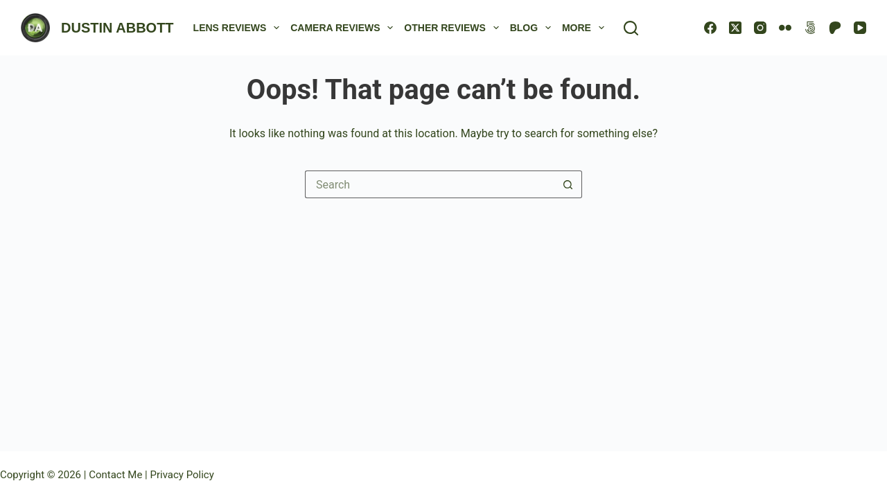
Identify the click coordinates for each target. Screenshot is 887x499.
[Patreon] (835, 27)
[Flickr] (785, 27)
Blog (533, 27)
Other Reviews (454, 27)
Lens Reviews (239, 27)
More (586, 27)
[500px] (810, 27)
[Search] (631, 28)
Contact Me (117, 475)
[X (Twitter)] (735, 27)
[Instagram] (760, 27)
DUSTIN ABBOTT (117, 27)
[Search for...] (429, 184)
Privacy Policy (181, 475)
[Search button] (568, 184)
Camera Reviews (344, 27)
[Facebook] (710, 27)
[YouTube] (860, 27)
